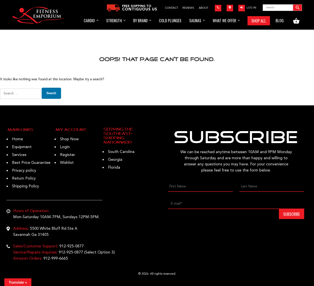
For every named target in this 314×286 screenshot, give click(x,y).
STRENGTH (114, 20)
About (203, 8)
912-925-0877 (71, 246)
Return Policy (24, 178)
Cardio (89, 20)
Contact (171, 8)
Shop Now (69, 139)
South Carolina (121, 152)
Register (67, 155)
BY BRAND (140, 20)
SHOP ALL (258, 21)
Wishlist (67, 163)
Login (65, 147)
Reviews (188, 8)
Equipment (22, 147)
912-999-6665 (55, 258)
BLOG (280, 20)
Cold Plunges (170, 20)
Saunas (195, 20)
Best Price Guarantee (31, 163)
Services (19, 155)
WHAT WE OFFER (224, 20)
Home (17, 139)
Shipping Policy (25, 186)
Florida (114, 168)
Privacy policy (24, 171)
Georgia (115, 160)
